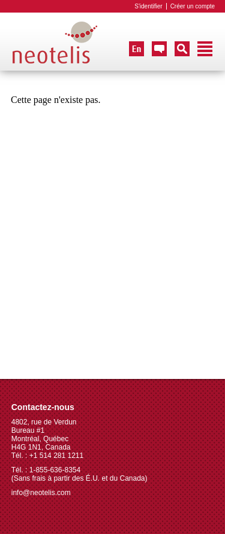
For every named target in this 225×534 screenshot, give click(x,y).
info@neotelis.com (41, 493)
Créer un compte (192, 6)
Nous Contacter (159, 48)
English (136, 48)
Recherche (182, 48)
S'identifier (148, 6)
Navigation (204, 48)
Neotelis (55, 43)
